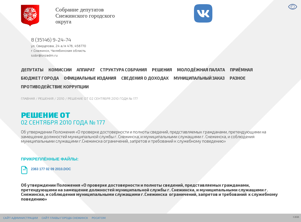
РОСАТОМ (99, 217)
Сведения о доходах (145, 78)
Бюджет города (40, 78)
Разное (238, 78)
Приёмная (241, 69)
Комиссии (60, 69)
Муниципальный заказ (199, 78)
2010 (60, 98)
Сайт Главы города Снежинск (65, 217)
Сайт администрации (20, 217)
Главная (28, 98)
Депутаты (32, 69)
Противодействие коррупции (55, 86)
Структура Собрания (123, 69)
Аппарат (86, 69)
